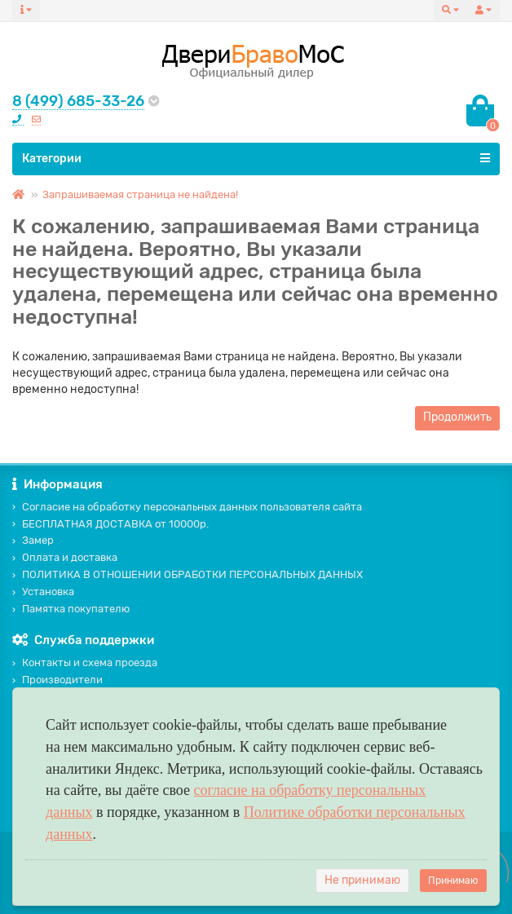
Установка (43, 591)
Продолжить (457, 417)
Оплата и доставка (64, 557)
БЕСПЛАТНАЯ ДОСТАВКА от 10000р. (110, 524)
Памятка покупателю (71, 609)
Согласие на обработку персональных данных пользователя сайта (187, 507)
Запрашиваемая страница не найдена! (140, 194)
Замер (33, 540)
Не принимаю (362, 880)
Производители (57, 679)
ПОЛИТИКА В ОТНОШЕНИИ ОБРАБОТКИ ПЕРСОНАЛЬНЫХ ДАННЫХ (187, 574)
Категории (256, 158)
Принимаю (453, 880)
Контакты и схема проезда (84, 662)
